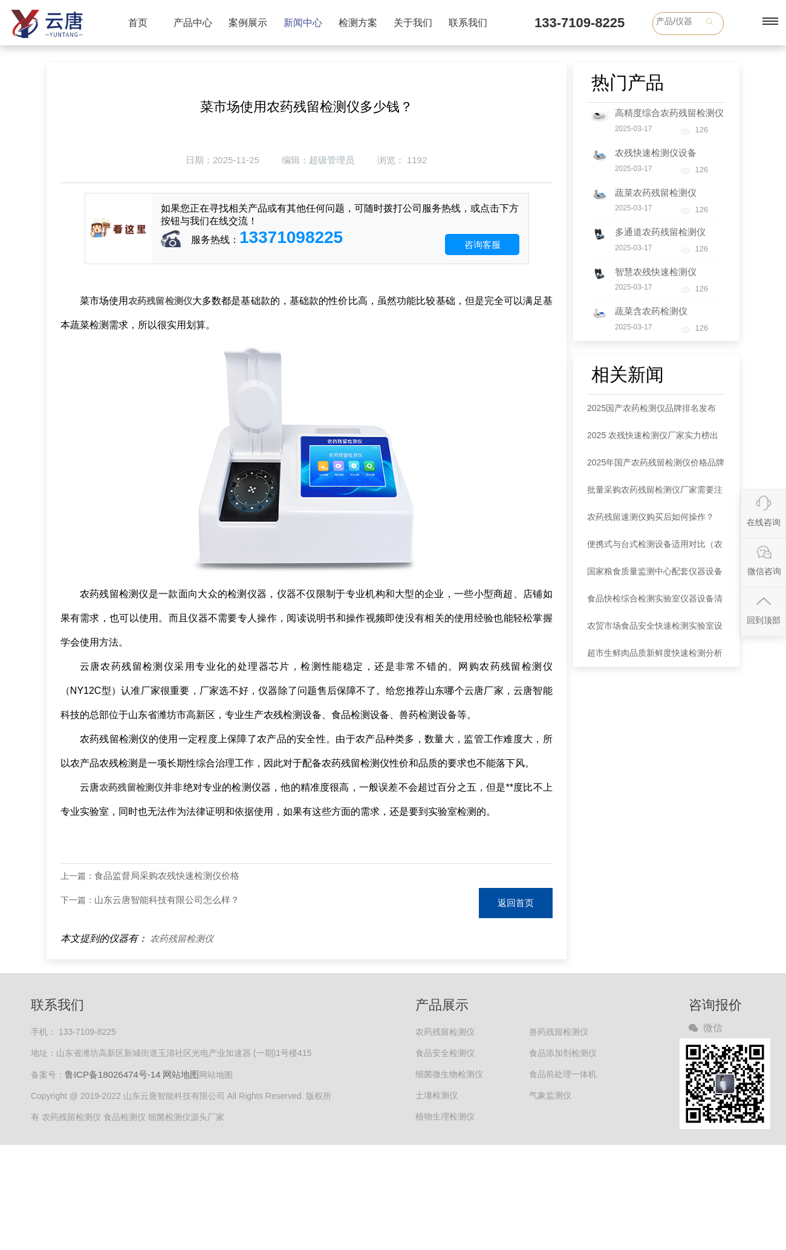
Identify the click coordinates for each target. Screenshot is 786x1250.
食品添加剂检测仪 (563, 1053)
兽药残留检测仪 (558, 1032)
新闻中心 (303, 23)
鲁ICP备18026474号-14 (112, 1074)
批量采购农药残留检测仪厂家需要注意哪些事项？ (655, 494)
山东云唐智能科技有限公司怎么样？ (166, 900)
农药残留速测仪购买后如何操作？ (650, 517)
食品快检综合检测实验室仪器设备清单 (655, 603)
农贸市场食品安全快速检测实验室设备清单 (655, 630)
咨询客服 (482, 244)
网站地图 (181, 1074)
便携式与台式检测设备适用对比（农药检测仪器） (655, 548)
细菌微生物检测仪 (449, 1074)
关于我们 (413, 23)
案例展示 (248, 23)
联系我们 (468, 23)
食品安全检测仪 (445, 1053)
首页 (138, 23)
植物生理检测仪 (445, 1116)
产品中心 (193, 23)
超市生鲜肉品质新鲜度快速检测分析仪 (655, 657)
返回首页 (516, 903)
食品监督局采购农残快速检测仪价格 (166, 875)
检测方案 (358, 23)
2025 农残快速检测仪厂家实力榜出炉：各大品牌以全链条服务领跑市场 (655, 439)
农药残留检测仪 (181, 938)
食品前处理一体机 (563, 1074)
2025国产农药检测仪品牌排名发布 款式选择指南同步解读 (651, 412)
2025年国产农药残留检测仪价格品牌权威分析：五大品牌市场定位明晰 (655, 467)
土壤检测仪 (436, 1095)
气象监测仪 (550, 1095)
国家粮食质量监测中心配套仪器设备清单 (655, 575)
